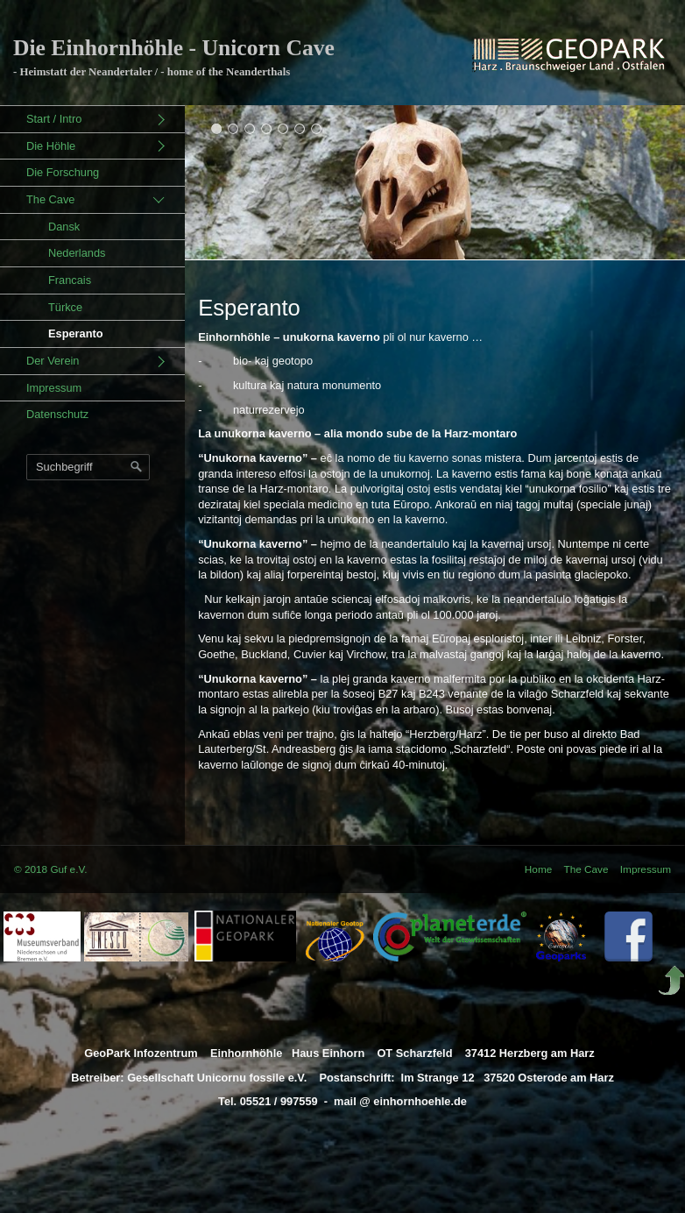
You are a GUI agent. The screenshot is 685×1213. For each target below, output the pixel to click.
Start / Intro (53, 118)
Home (538, 869)
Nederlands (76, 252)
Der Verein (52, 360)
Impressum (53, 387)
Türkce (65, 307)
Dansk (64, 226)
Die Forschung (62, 172)
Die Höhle (50, 146)
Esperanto (75, 333)
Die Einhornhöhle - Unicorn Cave (174, 47)
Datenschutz (57, 414)
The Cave (50, 199)
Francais (69, 280)
